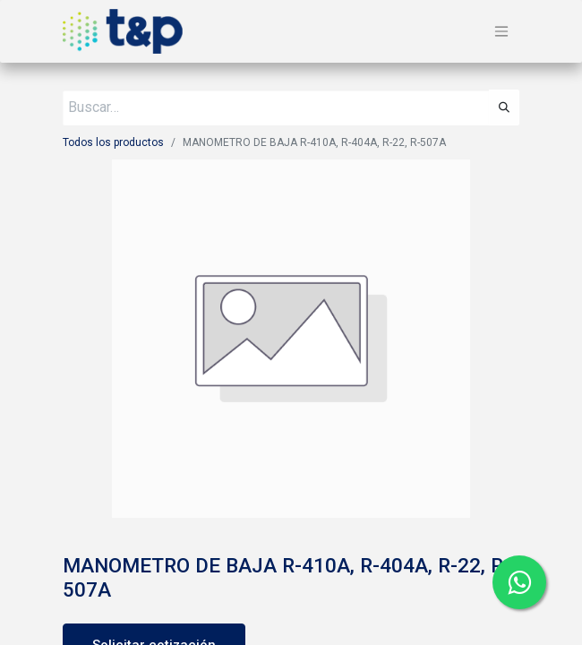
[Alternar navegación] (501, 31)
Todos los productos (113, 142)
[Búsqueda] (504, 107)
